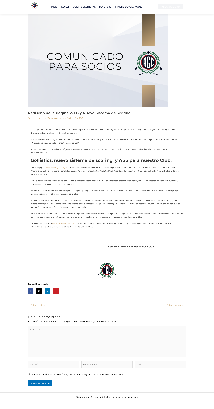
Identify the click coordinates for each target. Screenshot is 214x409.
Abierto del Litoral (84, 7)
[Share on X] (39, 291)
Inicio (54, 7)
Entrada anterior (37, 305)
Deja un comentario (37, 118)
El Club (65, 7)
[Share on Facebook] (30, 291)
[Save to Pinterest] (56, 291)
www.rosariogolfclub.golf (56, 167)
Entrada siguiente (176, 305)
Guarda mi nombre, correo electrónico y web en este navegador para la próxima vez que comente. (78, 374)
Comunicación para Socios (60, 118)
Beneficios (105, 7)
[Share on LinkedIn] (47, 291)
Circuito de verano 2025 (128, 7)
